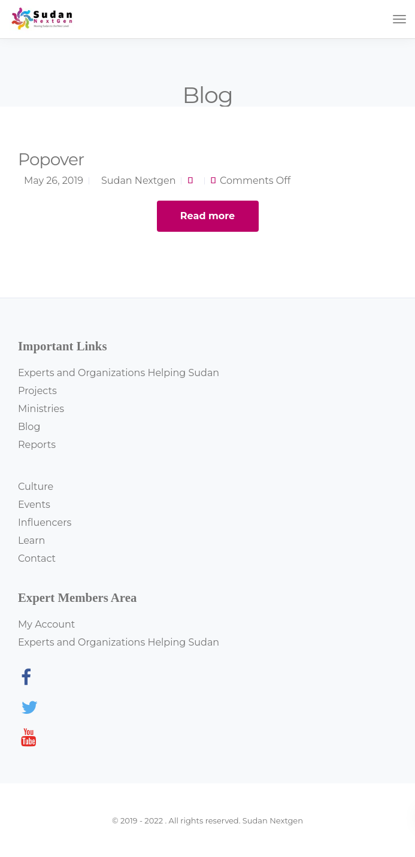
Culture (35, 486)
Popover (51, 159)
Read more (207, 216)
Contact (37, 558)
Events (34, 504)
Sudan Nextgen (138, 180)
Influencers (44, 522)
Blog (29, 426)
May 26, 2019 (53, 180)
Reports (37, 444)
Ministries (41, 408)
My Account (46, 624)
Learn (31, 540)
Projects (37, 390)
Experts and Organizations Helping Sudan (118, 372)
